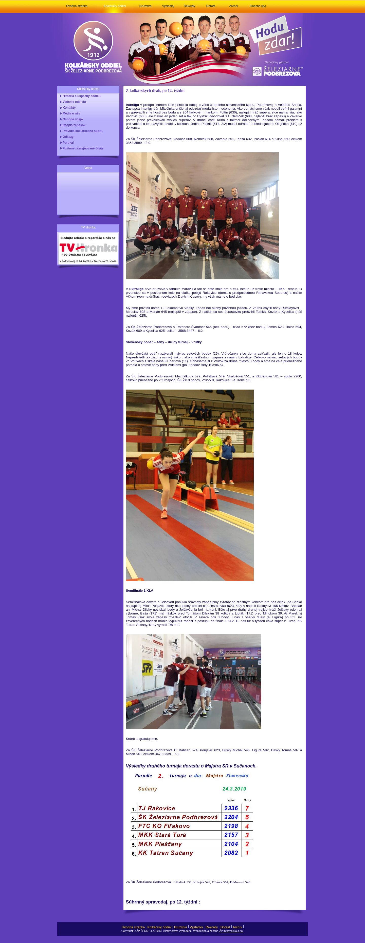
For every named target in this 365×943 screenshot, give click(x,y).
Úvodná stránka (76, 6)
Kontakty (68, 107)
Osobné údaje (72, 119)
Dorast (210, 6)
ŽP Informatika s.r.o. (231, 930)
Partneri (67, 142)
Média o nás (70, 113)
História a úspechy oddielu (81, 96)
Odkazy (67, 137)
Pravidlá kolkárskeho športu (82, 131)
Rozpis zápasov (73, 125)
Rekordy (189, 6)
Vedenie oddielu (73, 102)
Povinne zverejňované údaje (82, 148)
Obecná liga (258, 6)
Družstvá (145, 6)
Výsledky (168, 6)
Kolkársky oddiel (115, 6)
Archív (233, 6)
